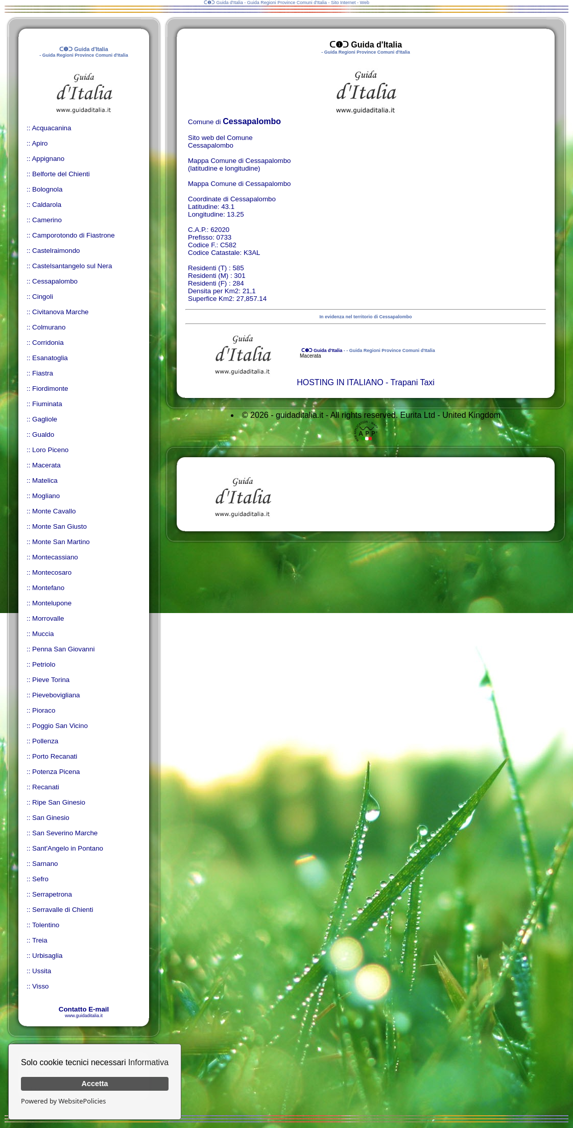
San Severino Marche (65, 833)
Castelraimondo (56, 250)
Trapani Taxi (413, 382)
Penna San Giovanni (63, 649)
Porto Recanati (54, 756)
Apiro (39, 143)
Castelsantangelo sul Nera (72, 266)
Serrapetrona (52, 894)
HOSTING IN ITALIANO (340, 382)
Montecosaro (51, 572)
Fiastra (42, 373)
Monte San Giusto (59, 526)
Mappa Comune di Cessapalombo (239, 183)
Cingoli (42, 296)
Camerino (47, 220)
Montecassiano (55, 557)
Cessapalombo (55, 281)
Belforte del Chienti (61, 174)
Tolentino (45, 925)
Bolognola (47, 189)
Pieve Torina (50, 680)
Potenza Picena (56, 772)
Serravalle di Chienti (62, 909)
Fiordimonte (50, 388)
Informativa (148, 1062)
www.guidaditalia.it (84, 1015)
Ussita (41, 971)
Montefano (48, 588)
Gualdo (43, 434)
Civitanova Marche (60, 312)
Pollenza (45, 741)
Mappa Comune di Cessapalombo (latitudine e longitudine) (239, 164)
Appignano (48, 158)
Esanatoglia (50, 358)
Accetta (95, 1083)
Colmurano (48, 327)
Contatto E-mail (84, 1009)
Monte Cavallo (54, 511)
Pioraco (43, 710)
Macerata (46, 465)
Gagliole (44, 419)
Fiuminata (47, 404)
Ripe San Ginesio (58, 802)
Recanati (45, 787)
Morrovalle (48, 618)
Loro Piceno (50, 450)
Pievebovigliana (56, 695)
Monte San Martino (61, 542)
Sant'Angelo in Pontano (67, 848)
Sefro (40, 879)
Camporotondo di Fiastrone (73, 235)
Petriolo (43, 664)
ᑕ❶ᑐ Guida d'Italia (321, 350)
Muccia (43, 634)
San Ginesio (50, 817)
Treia (39, 940)
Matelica (45, 480)
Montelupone (51, 603)
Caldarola (46, 204)
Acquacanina (51, 128)
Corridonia (48, 342)
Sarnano (45, 863)
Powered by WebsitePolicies (63, 1101)
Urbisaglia (47, 955)
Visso (40, 986)
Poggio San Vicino (60, 726)
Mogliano (46, 496)
